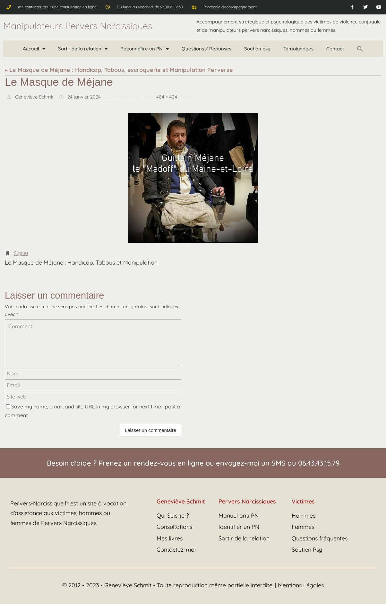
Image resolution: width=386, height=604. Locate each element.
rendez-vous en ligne (169, 462)
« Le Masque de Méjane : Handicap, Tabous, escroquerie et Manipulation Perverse (119, 70)
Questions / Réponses (206, 49)
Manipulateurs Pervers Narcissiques (77, 25)
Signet (21, 252)
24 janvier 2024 (87, 96)
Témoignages (298, 49)
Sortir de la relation (82, 49)
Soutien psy (257, 49)
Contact (335, 49)
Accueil (34, 49)
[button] (360, 48)
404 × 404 (171, 96)
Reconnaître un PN (144, 49)
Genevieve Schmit (35, 96)
